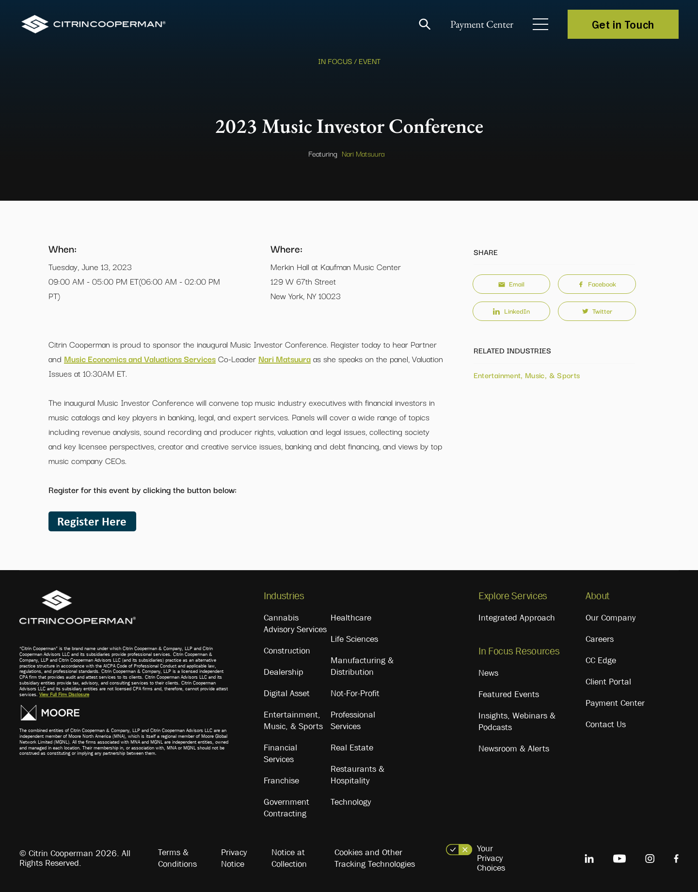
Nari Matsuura (363, 153)
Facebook (597, 283)
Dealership (283, 672)
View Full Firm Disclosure (64, 694)
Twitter (597, 310)
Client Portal (608, 681)
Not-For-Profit (355, 693)
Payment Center (479, 24)
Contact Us (606, 724)
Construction (287, 650)
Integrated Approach (516, 617)
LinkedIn (511, 310)
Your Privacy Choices (491, 858)
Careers (600, 639)
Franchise (281, 780)
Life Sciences (354, 639)
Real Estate (352, 747)
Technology (351, 802)
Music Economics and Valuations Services (140, 358)
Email (511, 283)
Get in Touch (623, 24)
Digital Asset (287, 693)
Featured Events (508, 694)
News (488, 673)
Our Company (610, 617)
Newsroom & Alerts (513, 748)
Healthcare (351, 617)
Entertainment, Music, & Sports (527, 375)
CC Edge (601, 660)
